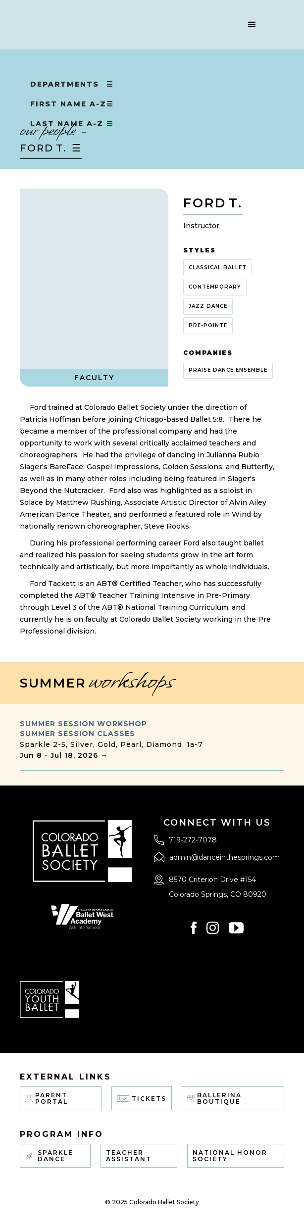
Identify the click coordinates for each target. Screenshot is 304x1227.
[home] (123, 25)
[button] (252, 25)
